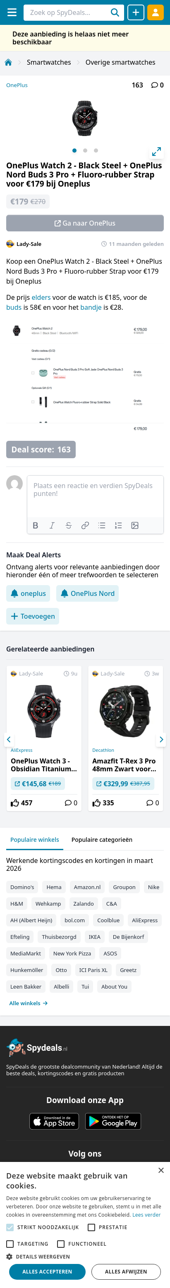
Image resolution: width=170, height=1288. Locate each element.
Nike (154, 887)
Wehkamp (48, 903)
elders (41, 297)
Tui (85, 986)
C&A (111, 903)
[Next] (161, 740)
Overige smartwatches (121, 62)
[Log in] (155, 12)
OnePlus (17, 85)
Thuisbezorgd (59, 936)
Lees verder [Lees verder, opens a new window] (146, 1214)
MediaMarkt (25, 953)
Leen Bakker (25, 986)
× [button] (161, 1171)
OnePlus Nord (87, 593)
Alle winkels (29, 1003)
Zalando (84, 903)
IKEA (95, 936)
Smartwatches (49, 62)
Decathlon (103, 750)
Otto (61, 970)
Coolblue (108, 920)
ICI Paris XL (93, 970)
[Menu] (11, 12)
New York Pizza (72, 953)
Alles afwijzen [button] (126, 1271)
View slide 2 (85, 150)
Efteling (19, 936)
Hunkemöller (26, 970)
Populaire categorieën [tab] (102, 839)
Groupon (124, 887)
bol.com (75, 920)
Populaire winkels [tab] (34, 839)
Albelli (61, 986)
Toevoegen (32, 616)
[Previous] (9, 740)
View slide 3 (96, 150)
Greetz (128, 970)
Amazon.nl (87, 887)
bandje (91, 307)
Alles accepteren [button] (47, 1271)
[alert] (85, 1225)
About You (114, 986)
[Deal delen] (135, 12)
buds (14, 307)
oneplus (28, 593)
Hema (53, 887)
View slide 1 (74, 150)
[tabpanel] (85, 930)
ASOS (110, 953)
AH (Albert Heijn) (31, 920)
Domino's (22, 887)
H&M (16, 903)
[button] (85, 1256)
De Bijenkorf (128, 936)
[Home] (8, 62)
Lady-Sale (29, 244)
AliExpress (21, 750)
